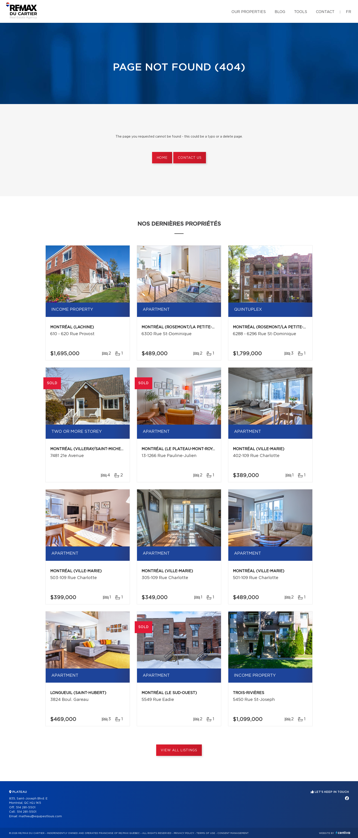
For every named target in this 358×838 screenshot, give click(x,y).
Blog (280, 12)
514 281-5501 (25, 807)
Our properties (249, 12)
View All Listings (179, 750)
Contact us (189, 157)
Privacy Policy (184, 833)
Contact (325, 12)
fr (348, 12)
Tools (300, 12)
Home (162, 157)
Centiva (343, 832)
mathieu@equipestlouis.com (40, 816)
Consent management (233, 833)
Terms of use (205, 833)
